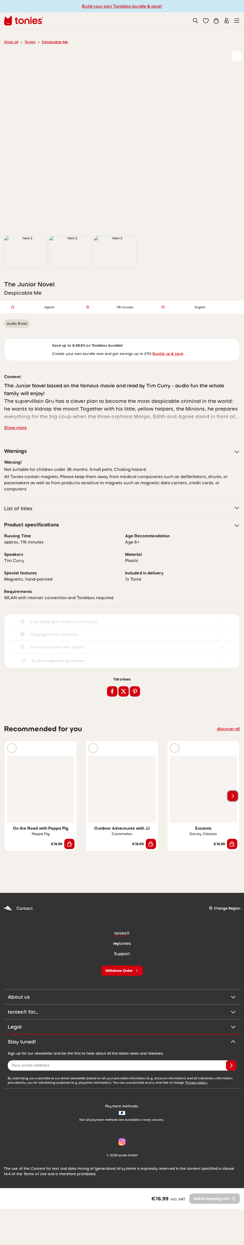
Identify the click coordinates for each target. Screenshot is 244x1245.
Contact (18, 944)
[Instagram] (121, 1178)
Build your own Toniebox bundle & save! (122, 6)
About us (122, 1033)
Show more (15, 464)
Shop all (11, 42)
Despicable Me (55, 42)
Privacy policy (196, 1118)
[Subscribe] (231, 1101)
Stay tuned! (122, 1078)
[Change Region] (224, 944)
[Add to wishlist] (237, 56)
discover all (228, 765)
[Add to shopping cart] (69, 880)
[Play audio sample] (12, 784)
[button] (206, 21)
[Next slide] (232, 832)
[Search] (195, 21)
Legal (122, 1063)
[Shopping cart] (216, 21)
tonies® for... (122, 1048)
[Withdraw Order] (122, 1007)
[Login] (226, 21)
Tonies (30, 42)
